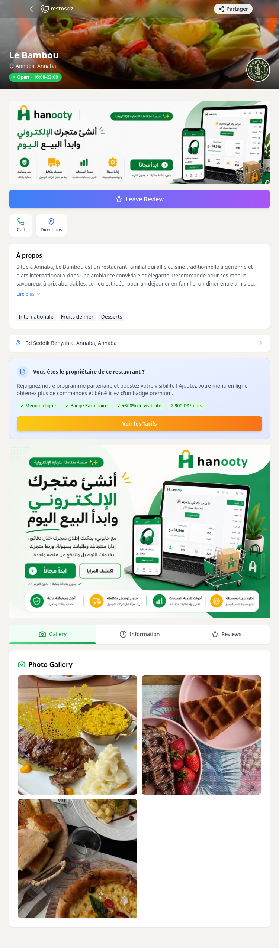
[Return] (32, 9)
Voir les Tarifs (139, 423)
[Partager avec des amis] (233, 9)
